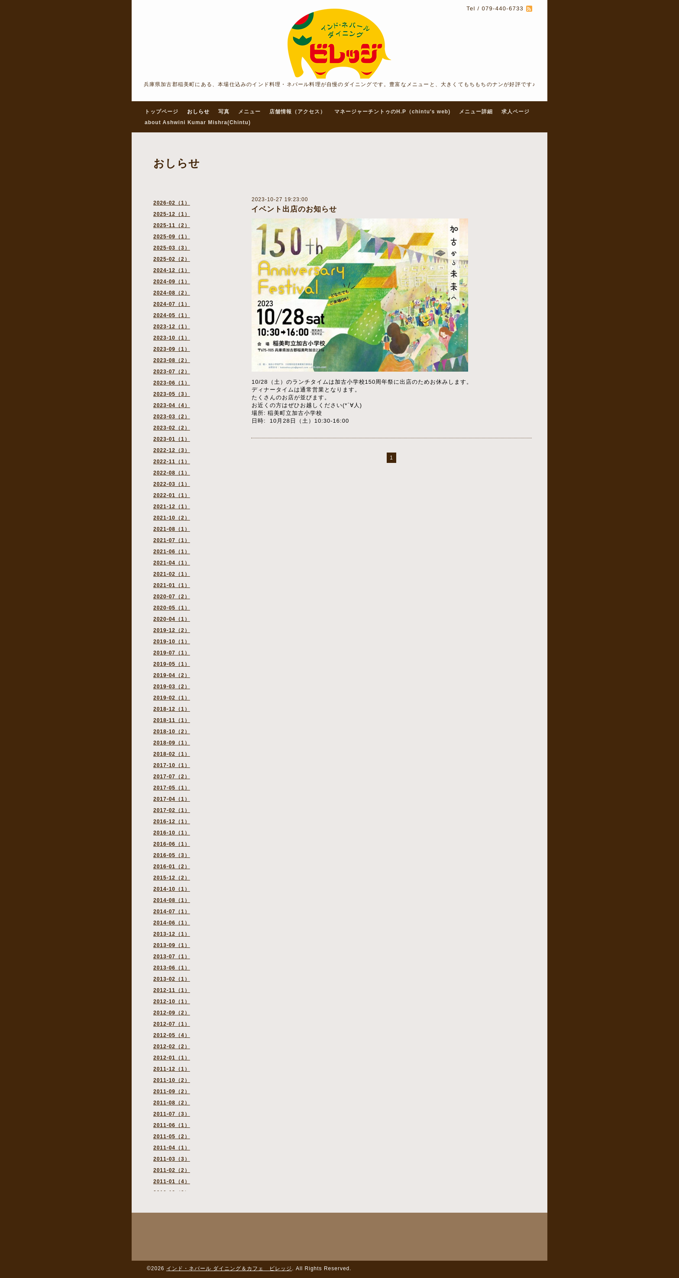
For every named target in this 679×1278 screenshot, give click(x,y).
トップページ (161, 112)
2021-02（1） (171, 574)
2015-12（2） (171, 878)
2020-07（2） (171, 597)
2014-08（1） (171, 900)
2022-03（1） (171, 484)
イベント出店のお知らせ (294, 209)
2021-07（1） (171, 540)
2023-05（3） (171, 394)
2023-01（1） (171, 439)
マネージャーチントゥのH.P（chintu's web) (392, 112)
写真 (224, 112)
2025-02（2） (171, 259)
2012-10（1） (171, 1002)
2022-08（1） (171, 473)
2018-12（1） (171, 709)
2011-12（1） (171, 1069)
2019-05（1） (171, 664)
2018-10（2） (171, 732)
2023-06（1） (171, 383)
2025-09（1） (171, 237)
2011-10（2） (171, 1080)
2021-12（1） (171, 507)
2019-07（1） (171, 653)
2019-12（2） (171, 630)
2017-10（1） (171, 765)
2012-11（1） (171, 990)
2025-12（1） (171, 214)
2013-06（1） (171, 968)
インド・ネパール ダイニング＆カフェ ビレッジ (229, 1268)
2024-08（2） (171, 293)
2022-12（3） (171, 450)
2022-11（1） (171, 462)
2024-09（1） (171, 282)
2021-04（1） (171, 563)
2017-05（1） (171, 788)
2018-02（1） (171, 754)
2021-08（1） (171, 529)
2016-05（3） (171, 855)
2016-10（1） (171, 833)
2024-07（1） (171, 304)
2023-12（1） (171, 327)
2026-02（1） (171, 203)
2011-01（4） (171, 1181)
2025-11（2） (171, 225)
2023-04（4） (171, 405)
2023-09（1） (171, 349)
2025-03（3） (171, 248)
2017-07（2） (171, 777)
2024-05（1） (171, 315)
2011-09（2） (171, 1092)
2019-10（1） (171, 642)
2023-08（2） (171, 360)
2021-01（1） (171, 585)
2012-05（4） (171, 1035)
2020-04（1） (171, 619)
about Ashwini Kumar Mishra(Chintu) (198, 122)
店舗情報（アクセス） (297, 112)
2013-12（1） (171, 934)
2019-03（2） (171, 687)
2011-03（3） (171, 1159)
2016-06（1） (171, 844)
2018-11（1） (171, 720)
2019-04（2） (171, 675)
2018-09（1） (171, 743)
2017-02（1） (171, 810)
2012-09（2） (171, 1013)
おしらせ (198, 112)
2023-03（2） (171, 417)
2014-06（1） (171, 923)
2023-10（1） (171, 338)
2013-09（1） (171, 945)
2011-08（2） (171, 1103)
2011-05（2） (171, 1137)
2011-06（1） (171, 1125)
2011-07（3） (171, 1114)
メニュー (249, 112)
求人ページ (515, 112)
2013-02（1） (171, 979)
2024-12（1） (171, 270)
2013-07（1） (171, 957)
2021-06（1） (171, 552)
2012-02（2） (171, 1047)
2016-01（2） (171, 867)
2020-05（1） (171, 608)
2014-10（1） (171, 889)
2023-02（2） (171, 428)
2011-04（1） (171, 1148)
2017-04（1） (171, 799)
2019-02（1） (171, 698)
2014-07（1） (171, 912)
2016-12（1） (171, 822)
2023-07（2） (171, 372)
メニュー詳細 (476, 112)
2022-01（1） (171, 495)
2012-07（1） (171, 1024)
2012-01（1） (171, 1058)
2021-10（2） (171, 518)
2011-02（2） (171, 1170)
